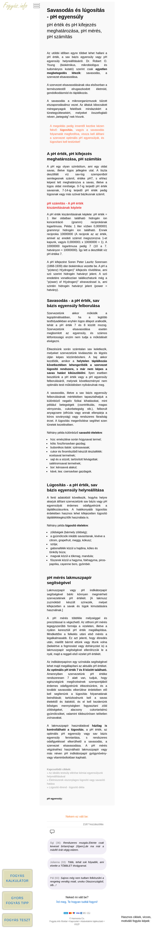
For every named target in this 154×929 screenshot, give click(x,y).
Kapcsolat (74, 921)
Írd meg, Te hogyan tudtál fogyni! (77, 901)
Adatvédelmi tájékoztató (92, 921)
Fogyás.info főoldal (58, 921)
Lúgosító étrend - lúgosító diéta (66, 787)
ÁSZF (77, 924)
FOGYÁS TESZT (17, 920)
